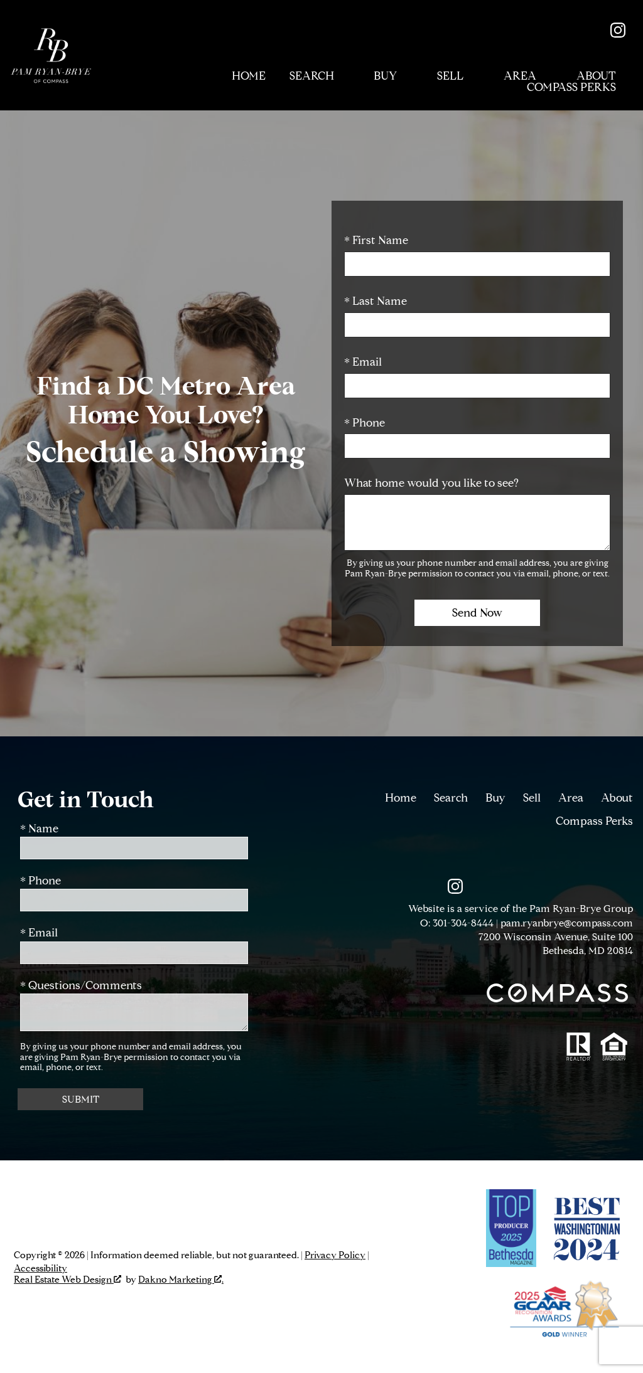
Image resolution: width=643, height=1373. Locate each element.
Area (570, 798)
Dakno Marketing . (181, 1280)
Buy (495, 798)
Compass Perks (594, 821)
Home (249, 76)
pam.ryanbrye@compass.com (566, 923)
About (617, 798)
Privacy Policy (335, 1255)
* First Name (376, 240)
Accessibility (40, 1268)
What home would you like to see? (431, 483)
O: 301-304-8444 (457, 923)
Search (451, 798)
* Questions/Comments (81, 985)
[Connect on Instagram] (617, 34)
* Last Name (375, 301)
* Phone (364, 423)
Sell (532, 798)
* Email (363, 362)
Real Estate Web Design (67, 1280)
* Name (39, 828)
